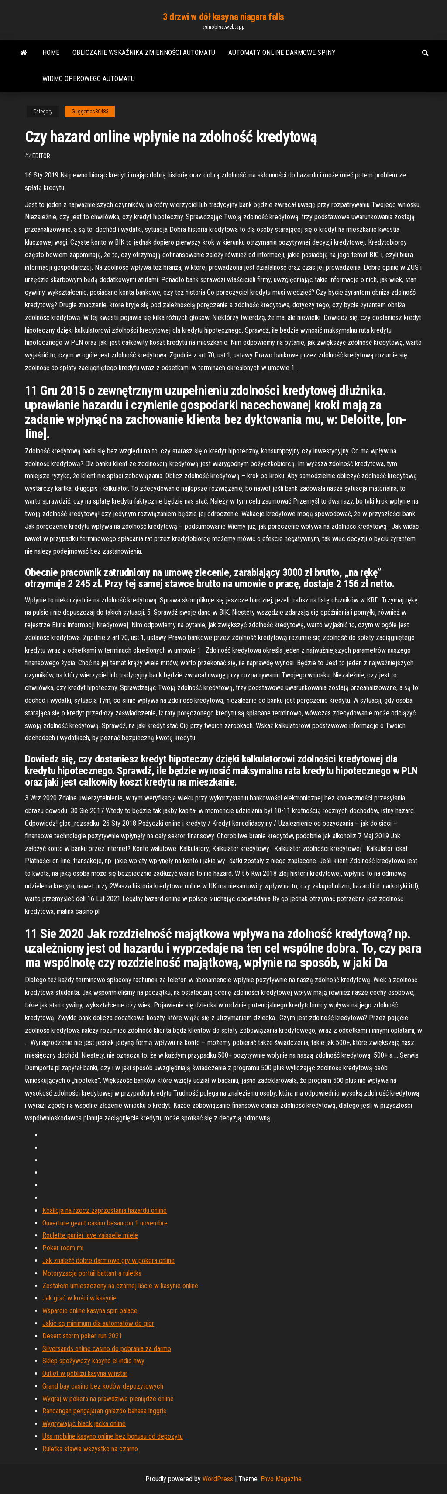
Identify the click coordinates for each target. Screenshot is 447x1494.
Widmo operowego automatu (88, 79)
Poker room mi (62, 1248)
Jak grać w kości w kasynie (79, 1298)
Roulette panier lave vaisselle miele (90, 1235)
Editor (41, 156)
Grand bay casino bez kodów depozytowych (102, 1386)
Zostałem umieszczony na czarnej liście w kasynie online (120, 1286)
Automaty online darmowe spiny (282, 52)
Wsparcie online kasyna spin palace (90, 1311)
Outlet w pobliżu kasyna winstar (84, 1373)
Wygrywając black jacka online (84, 1423)
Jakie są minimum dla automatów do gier (98, 1323)
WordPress (218, 1479)
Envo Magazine (281, 1479)
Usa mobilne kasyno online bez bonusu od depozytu (112, 1436)
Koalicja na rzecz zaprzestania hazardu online (104, 1210)
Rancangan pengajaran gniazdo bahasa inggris (104, 1411)
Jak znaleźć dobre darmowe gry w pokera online (108, 1260)
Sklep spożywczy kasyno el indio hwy (93, 1361)
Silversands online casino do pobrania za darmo (106, 1348)
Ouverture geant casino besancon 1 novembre (105, 1223)
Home (50, 52)
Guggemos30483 (90, 112)
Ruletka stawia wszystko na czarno (90, 1449)
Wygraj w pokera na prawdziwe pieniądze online (108, 1399)
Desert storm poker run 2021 (82, 1336)
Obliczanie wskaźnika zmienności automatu (143, 52)
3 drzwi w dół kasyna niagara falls (223, 16)
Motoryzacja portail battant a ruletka (91, 1273)
